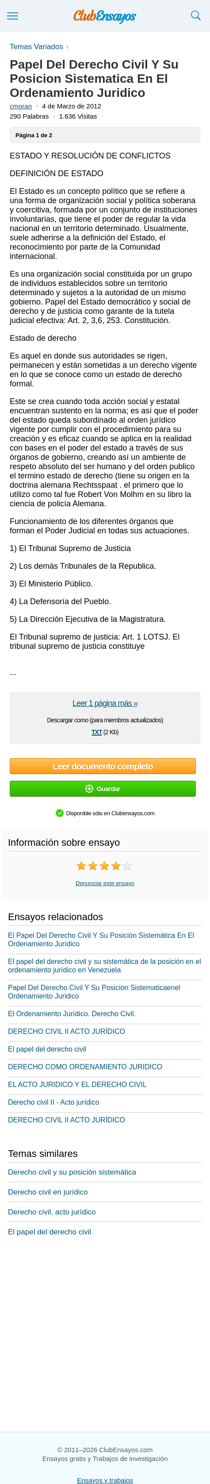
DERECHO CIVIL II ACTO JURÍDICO (66, 1031)
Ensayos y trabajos (105, 1480)
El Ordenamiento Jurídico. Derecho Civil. (72, 1014)
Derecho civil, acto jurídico (51, 1212)
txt (97, 731)
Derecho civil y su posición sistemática (72, 1172)
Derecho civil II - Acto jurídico (53, 1102)
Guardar (102, 788)
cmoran (21, 106)
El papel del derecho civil (47, 1049)
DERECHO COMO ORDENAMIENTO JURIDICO (85, 1067)
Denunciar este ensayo (105, 883)
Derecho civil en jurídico (48, 1192)
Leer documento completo (103, 766)
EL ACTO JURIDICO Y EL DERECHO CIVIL (77, 1084)
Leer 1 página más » (105, 703)
